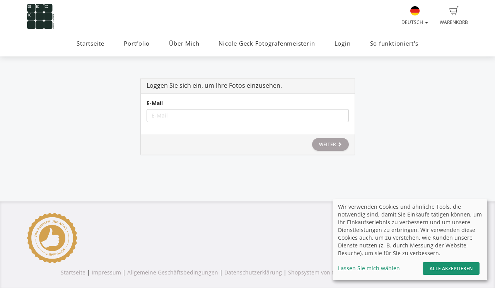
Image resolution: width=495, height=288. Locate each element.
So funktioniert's (394, 43)
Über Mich (184, 43)
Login (343, 43)
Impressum (106, 272)
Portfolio (137, 43)
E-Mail (155, 103)
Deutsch (414, 16)
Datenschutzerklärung (253, 272)
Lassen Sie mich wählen (369, 268)
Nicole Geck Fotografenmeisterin (266, 43)
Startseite (90, 43)
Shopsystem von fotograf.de (324, 272)
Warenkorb (454, 16)
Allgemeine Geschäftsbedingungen (172, 272)
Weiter (330, 144)
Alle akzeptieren (451, 268)
